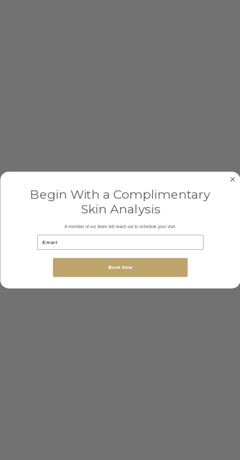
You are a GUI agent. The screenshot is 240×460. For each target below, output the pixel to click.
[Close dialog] (232, 178)
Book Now (120, 267)
